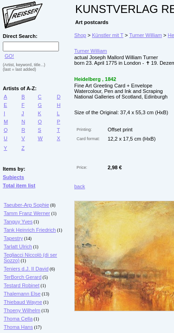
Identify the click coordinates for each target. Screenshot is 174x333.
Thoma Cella (18, 318)
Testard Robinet (21, 285)
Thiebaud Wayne (23, 302)
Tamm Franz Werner (27, 213)
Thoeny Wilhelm (22, 310)
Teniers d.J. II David (26, 268)
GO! (9, 56)
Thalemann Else (22, 293)
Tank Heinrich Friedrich (30, 230)
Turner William (145, 35)
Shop (80, 35)
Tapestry (13, 238)
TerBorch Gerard (22, 277)
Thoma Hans (18, 327)
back (79, 186)
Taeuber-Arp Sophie (26, 205)
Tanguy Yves (18, 221)
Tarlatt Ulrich (18, 246)
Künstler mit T (107, 35)
